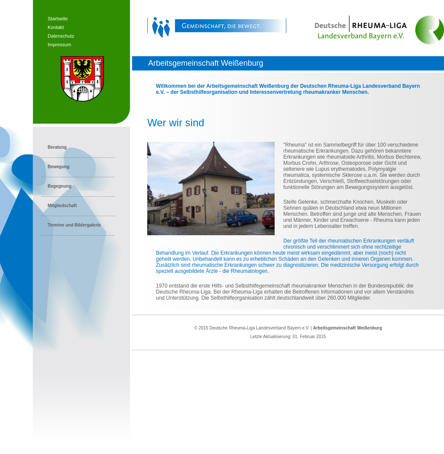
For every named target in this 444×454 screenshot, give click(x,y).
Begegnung (59, 186)
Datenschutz (61, 35)
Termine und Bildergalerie (74, 225)
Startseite (58, 18)
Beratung (57, 147)
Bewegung (59, 166)
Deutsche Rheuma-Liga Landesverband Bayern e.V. (259, 328)
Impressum (59, 44)
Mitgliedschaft (62, 205)
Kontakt (56, 27)
